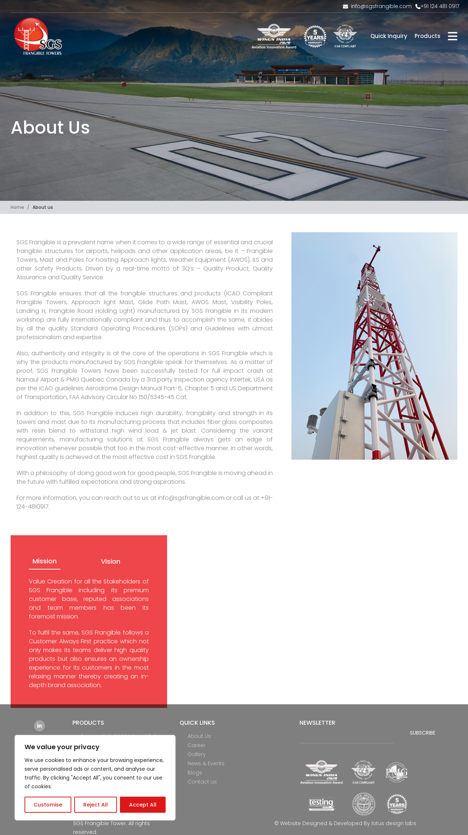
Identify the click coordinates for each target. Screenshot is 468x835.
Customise (48, 804)
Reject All (95, 804)
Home (18, 207)
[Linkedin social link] (39, 725)
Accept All (142, 804)
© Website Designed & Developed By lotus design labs (345, 823)
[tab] (44, 562)
